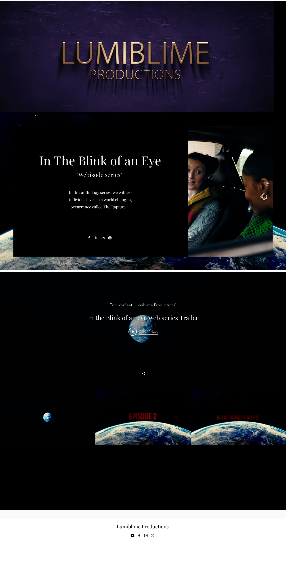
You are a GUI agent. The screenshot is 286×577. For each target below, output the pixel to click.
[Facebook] (89, 238)
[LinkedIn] (103, 238)
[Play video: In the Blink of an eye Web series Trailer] (143, 331)
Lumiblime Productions (143, 526)
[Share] (143, 373)
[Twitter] (152, 535)
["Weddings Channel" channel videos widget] (143, 358)
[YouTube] (132, 535)
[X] (96, 238)
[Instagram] (110, 238)
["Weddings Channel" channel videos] (143, 418)
